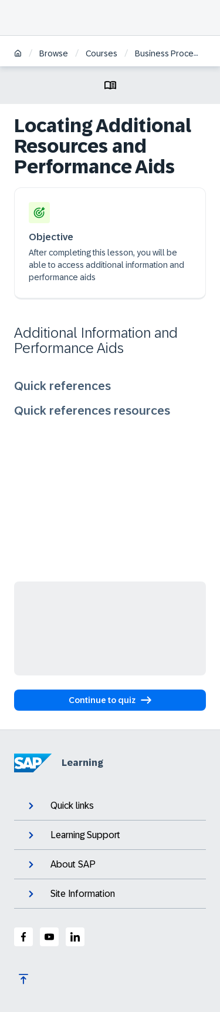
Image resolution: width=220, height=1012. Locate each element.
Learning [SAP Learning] (58, 763)
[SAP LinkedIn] (75, 936)
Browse (53, 53)
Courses (101, 53)
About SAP (61, 864)
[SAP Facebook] (23, 936)
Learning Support (73, 835)
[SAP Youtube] (49, 936)
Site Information (70, 894)
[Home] (18, 54)
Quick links (60, 806)
